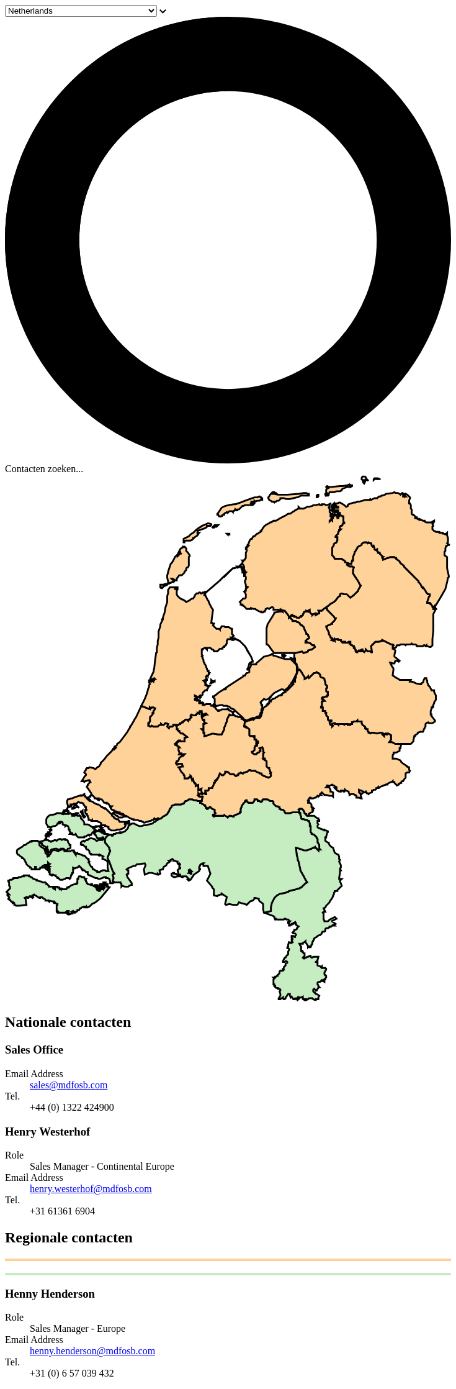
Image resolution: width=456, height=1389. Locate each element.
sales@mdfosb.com (68, 1085)
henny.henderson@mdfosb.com (92, 1351)
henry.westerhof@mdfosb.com (91, 1188)
